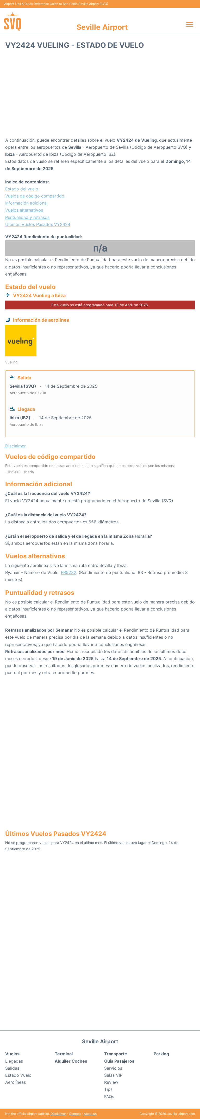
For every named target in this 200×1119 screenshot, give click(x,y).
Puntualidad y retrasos (27, 217)
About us (90, 1114)
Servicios (113, 1068)
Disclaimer (58, 1114)
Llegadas (14, 1061)
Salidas (12, 1068)
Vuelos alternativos (24, 210)
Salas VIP (113, 1075)
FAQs (109, 1096)
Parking (161, 1053)
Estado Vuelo (18, 1075)
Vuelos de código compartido (34, 196)
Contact (75, 1114)
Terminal (64, 1053)
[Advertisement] (100, 94)
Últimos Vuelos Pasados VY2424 (37, 224)
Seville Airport (102, 27)
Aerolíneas (15, 1082)
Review (111, 1082)
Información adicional (26, 203)
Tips (108, 1089)
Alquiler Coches (71, 1061)
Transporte (115, 1053)
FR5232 (68, 572)
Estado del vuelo (21, 189)
